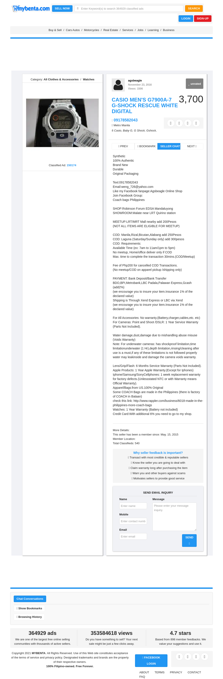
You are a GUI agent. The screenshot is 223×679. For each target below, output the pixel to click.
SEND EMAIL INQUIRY (158, 492)
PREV (123, 146)
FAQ (142, 676)
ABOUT (144, 672)
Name (123, 499)
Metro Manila (121, 125)
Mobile (123, 514)
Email (123, 529)
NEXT (192, 146)
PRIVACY (176, 672)
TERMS (160, 672)
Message (158, 499)
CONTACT (194, 672)
